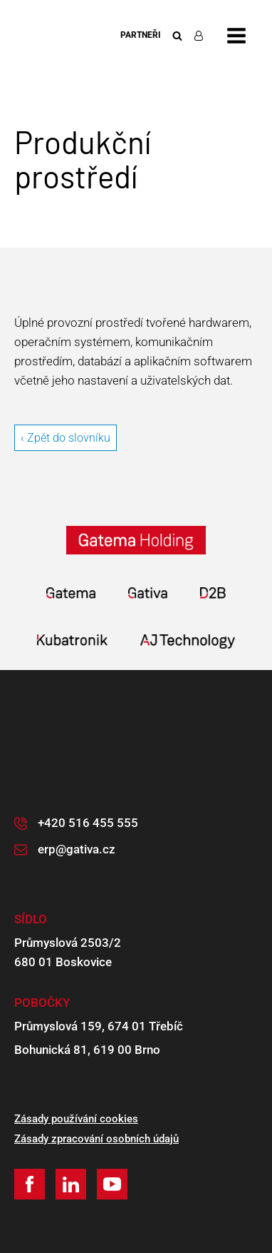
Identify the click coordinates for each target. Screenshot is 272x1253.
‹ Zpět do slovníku (65, 438)
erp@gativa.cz (76, 849)
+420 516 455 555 (88, 823)
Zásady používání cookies (76, 1118)
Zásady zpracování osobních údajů (96, 1138)
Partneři (140, 35)
